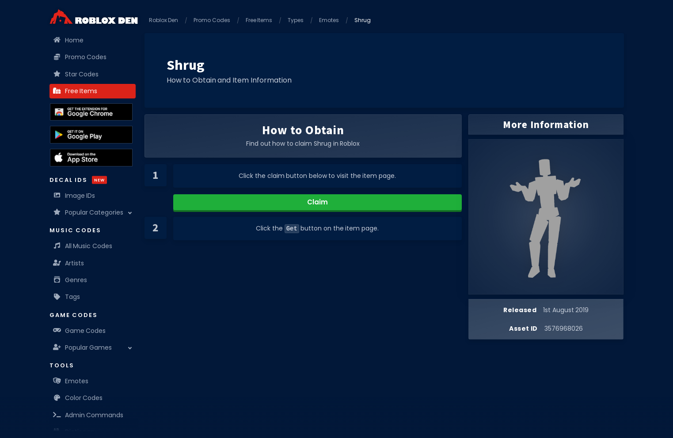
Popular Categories (89, 212)
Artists (69, 263)
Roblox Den (164, 20)
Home (69, 40)
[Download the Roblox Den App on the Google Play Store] (91, 134)
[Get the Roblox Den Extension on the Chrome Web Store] (91, 112)
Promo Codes (80, 57)
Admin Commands (89, 415)
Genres (70, 280)
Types (296, 20)
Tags (67, 296)
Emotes (71, 381)
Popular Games (83, 347)
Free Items (76, 91)
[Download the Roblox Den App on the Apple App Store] (91, 157)
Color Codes (78, 397)
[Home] (93, 16)
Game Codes (80, 330)
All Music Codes (83, 246)
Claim (317, 202)
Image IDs (74, 195)
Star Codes (76, 74)
